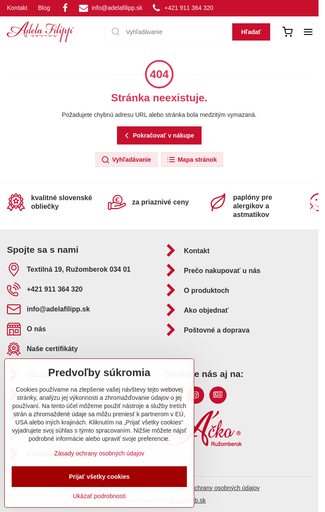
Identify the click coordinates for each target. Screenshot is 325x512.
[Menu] (308, 32)
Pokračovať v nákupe (158, 135)
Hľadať (251, 31)
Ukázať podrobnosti (99, 496)
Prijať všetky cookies (99, 476)
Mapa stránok (192, 160)
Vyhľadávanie (126, 160)
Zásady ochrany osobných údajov (215, 487)
